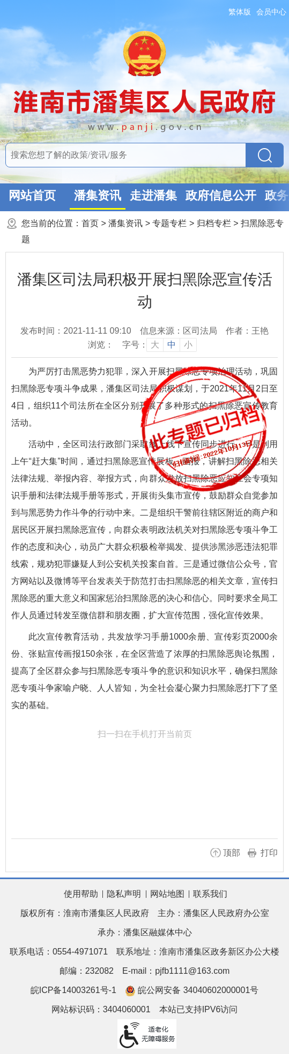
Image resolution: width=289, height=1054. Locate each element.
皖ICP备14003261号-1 (73, 990)
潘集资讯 (97, 195)
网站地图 (167, 893)
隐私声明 (124, 893)
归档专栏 (214, 223)
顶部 (231, 852)
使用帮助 (81, 893)
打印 (269, 852)
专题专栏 (169, 223)
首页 (90, 223)
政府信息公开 (221, 195)
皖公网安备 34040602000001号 (191, 991)
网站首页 (32, 195)
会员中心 (271, 11)
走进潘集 (153, 195)
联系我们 (210, 893)
